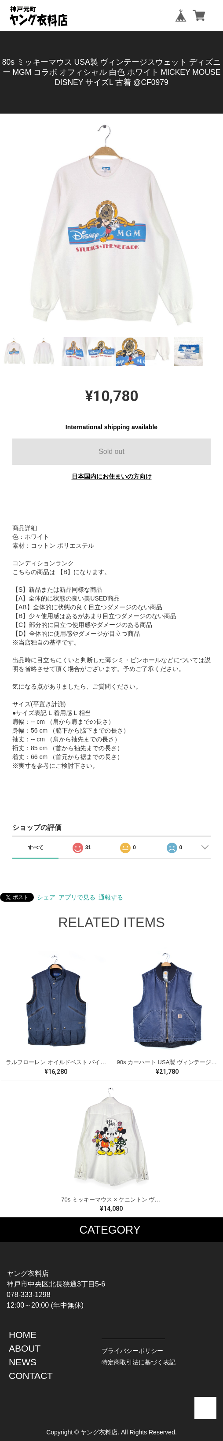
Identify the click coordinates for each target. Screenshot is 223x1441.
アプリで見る (76, 897)
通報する (111, 897)
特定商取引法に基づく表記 (138, 1362)
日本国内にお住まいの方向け (112, 476)
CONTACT (31, 1376)
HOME (23, 1335)
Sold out (111, 451)
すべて (36, 847)
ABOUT (24, 1348)
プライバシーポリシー (132, 1350)
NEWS (23, 1362)
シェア (46, 897)
